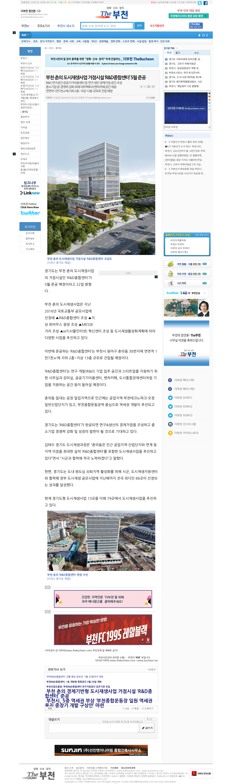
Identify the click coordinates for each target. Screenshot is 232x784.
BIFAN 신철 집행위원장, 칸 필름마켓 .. (184, 155)
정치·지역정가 (47, 41)
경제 (65, 41)
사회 (71, 41)
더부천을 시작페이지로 (93, 2)
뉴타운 (173, 2)
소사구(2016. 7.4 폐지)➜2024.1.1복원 (30, 80)
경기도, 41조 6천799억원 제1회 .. (184, 77)
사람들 (85, 41)
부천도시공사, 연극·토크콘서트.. (183, 73)
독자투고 (30, 244)
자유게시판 (191, 2)
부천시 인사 (26, 63)
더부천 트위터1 (183, 397)
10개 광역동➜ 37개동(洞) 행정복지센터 (30, 98)
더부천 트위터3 (183, 415)
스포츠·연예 (128, 41)
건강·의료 (165, 41)
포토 (35, 41)
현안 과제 (25, 122)
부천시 (24, 58)
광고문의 (80, 768)
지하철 (24, 127)
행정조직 (25, 143)
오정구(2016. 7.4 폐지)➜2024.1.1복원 (30, 89)
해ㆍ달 (67, 2)
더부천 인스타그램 (185, 424)
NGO (94, 41)
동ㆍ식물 (58, 2)
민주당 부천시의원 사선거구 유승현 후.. (184, 173)
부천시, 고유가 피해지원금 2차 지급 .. (184, 164)
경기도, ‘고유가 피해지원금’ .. (181, 64)
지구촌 (181, 2)
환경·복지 (153, 41)
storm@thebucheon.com (100, 98)
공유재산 (25, 138)
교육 (78, 41)
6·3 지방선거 (157, 25)
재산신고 (25, 154)
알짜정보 (30, 239)
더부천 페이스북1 (184, 380)
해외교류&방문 (28, 149)
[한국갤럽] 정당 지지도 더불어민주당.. (184, 160)
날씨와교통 (163, 2)
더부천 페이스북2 (179, 252)
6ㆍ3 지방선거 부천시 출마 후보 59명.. (184, 142)
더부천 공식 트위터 (180, 248)
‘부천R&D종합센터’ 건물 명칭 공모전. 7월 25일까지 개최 (75, 677)
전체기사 (25, 41)
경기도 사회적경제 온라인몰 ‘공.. (183, 59)
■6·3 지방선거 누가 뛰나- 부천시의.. (183, 146)
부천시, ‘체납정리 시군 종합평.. (182, 86)
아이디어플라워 (178, 240)
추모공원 (25, 133)
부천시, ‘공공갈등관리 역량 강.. (182, 68)
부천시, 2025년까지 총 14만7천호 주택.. (185, 151)
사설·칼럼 (141, 41)
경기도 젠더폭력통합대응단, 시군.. (184, 82)
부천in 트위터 (177, 244)
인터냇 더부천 (171, 127)
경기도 (25, 112)
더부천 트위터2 (183, 406)
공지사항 (30, 233)
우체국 (24, 159)
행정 (58, 41)
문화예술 (103, 41)
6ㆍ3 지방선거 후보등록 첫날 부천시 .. (184, 169)
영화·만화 (115, 41)
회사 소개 (69, 768)
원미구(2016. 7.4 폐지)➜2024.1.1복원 (30, 71)
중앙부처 (25, 117)
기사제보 (76, 2)
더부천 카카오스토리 (186, 433)
